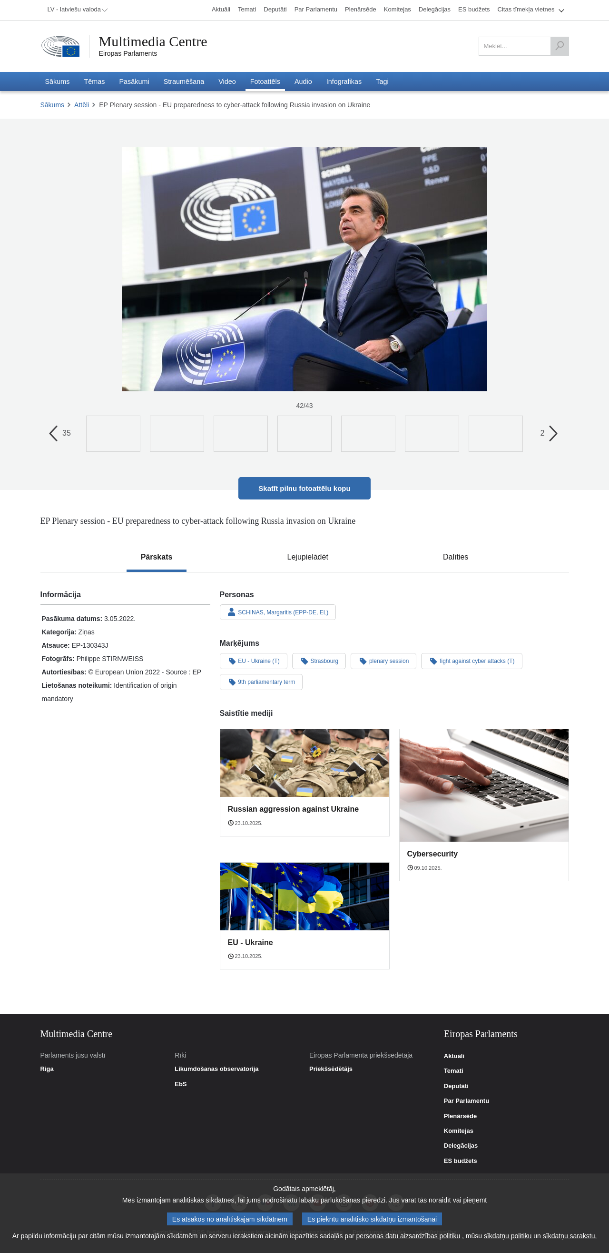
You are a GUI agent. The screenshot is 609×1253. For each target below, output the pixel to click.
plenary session (383, 660)
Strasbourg (319, 660)
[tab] (157, 557)
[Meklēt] (559, 46)
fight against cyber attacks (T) (471, 660)
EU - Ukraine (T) (253, 660)
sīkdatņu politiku (507, 1236)
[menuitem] (76, 10)
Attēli (81, 105)
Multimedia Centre (153, 41)
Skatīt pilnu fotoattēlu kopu (304, 488)
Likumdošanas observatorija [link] (216, 1069)
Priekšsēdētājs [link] (331, 1069)
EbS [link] (181, 1084)
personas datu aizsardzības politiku (408, 1236)
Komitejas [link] (458, 1131)
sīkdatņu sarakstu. (570, 1236)
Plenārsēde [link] (460, 1116)
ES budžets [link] (460, 1161)
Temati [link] (453, 1071)
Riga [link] (47, 1069)
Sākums (52, 105)
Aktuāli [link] (454, 1056)
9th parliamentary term (261, 681)
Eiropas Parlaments (128, 53)
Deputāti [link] (456, 1086)
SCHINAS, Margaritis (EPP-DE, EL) (278, 612)
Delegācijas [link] (461, 1145)
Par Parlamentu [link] (466, 1101)
